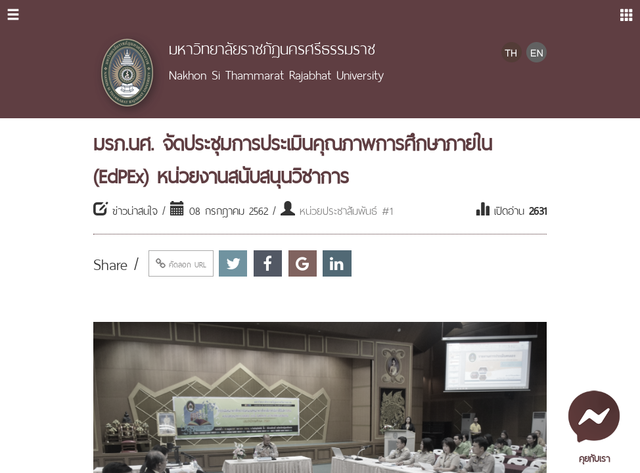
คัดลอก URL (181, 263)
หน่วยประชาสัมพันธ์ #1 (346, 209)
